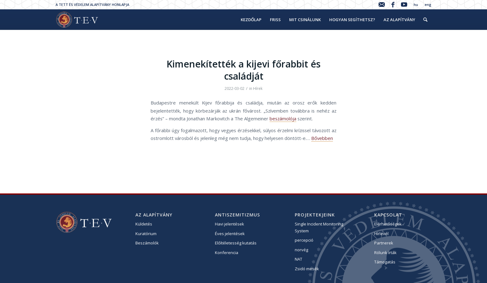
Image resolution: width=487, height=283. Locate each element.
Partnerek (383, 243)
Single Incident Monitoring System (319, 227)
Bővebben (322, 138)
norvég (301, 250)
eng (428, 4)
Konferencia (226, 252)
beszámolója (283, 118)
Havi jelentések (229, 224)
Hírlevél (381, 233)
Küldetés (143, 224)
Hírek (257, 88)
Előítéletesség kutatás (236, 243)
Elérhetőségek (388, 224)
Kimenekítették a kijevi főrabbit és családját (243, 70)
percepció (304, 240)
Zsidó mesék (307, 268)
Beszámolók (147, 243)
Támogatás (384, 262)
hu (416, 4)
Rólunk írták (385, 252)
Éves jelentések (230, 233)
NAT (298, 259)
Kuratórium (146, 233)
